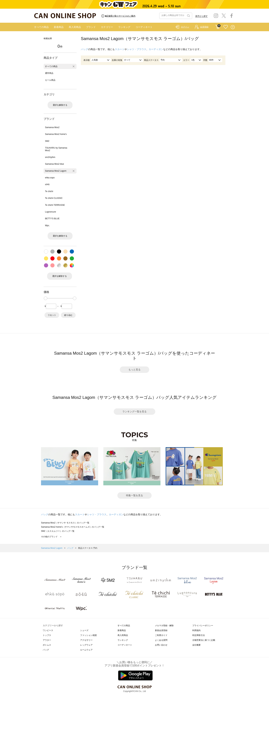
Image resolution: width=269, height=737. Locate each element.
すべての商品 (41, 27)
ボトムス (47, 645)
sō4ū (47, 184)
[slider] (45, 298)
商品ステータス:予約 (87, 548)
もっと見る (134, 369)
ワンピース (48, 630)
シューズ (84, 630)
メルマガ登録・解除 (164, 625)
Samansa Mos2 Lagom (55, 171)
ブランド (91, 27)
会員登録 (204, 27)
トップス (47, 635)
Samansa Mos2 (52, 127)
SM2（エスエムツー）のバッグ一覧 (57, 531)
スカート (119, 49)
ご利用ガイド (161, 635)
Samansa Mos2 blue (54, 164)
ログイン (185, 27)
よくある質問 (161, 640)
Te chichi (49, 191)
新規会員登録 (161, 630)
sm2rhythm (50, 157)
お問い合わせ (161, 645)
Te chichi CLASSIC (53, 198)
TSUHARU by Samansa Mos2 (56, 149)
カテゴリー (107, 27)
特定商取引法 (198, 635)
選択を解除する (60, 105)
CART (217, 26)
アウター (47, 640)
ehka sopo (50, 177)
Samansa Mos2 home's (56, 134)
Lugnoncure (50, 212)
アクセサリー (86, 640)
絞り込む (68, 315)
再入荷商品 (75, 27)
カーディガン (156, 49)
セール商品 (50, 80)
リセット (52, 315)
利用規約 (196, 630)
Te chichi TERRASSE (55, 205)
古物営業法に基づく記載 (203, 640)
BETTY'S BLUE (52, 218)
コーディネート (144, 27)
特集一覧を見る (134, 495)
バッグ (84, 49)
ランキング (124, 27)
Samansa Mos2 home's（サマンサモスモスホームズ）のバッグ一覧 (72, 527)
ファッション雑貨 (88, 635)
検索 (188, 15)
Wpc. (47, 225)
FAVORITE (225, 27)
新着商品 (59, 27)
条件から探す (201, 16)
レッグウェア (86, 645)
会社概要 (196, 645)
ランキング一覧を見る (134, 411)
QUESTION (232, 27)
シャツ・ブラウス (136, 49)
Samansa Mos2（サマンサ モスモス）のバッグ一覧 (65, 523)
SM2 (47, 141)
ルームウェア (86, 650)
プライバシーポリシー (202, 625)
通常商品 (49, 73)
